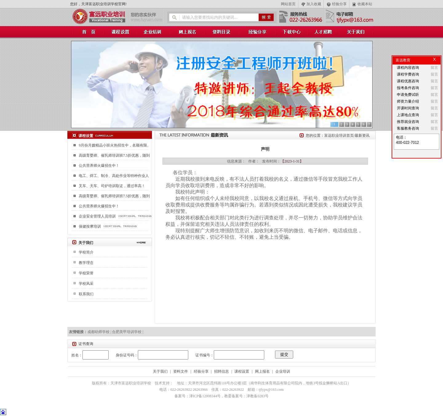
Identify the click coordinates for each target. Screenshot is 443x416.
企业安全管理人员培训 (97, 216)
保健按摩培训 (90, 226)
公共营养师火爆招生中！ (99, 165)
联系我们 (86, 294)
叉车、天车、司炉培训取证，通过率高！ (112, 186)
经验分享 (339, 4)
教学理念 (86, 263)
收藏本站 (364, 4)
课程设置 (241, 371)
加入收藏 (313, 4)
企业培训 (282, 371)
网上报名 (262, 371)
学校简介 (86, 252)
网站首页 (288, 4)
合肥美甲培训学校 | (127, 332)
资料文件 (180, 371)
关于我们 (160, 371)
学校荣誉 (86, 273)
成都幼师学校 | (99, 332)
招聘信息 (221, 371)
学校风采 (86, 283)
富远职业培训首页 (339, 135)
